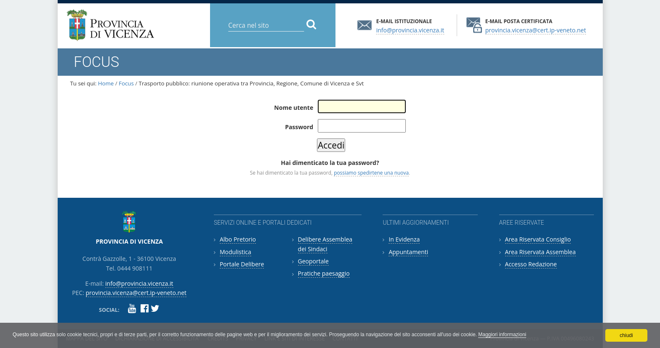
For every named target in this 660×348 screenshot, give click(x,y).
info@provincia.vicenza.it (410, 30)
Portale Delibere (242, 264)
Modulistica (235, 252)
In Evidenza (404, 239)
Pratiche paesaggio (324, 273)
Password (299, 127)
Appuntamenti (408, 252)
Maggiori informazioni (502, 334)
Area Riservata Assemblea (540, 252)
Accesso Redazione (531, 264)
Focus (126, 83)
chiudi (626, 335)
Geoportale (313, 261)
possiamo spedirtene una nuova (371, 172)
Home (106, 83)
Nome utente (293, 108)
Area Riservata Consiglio (538, 239)
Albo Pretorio (238, 239)
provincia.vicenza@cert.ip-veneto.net (535, 30)
